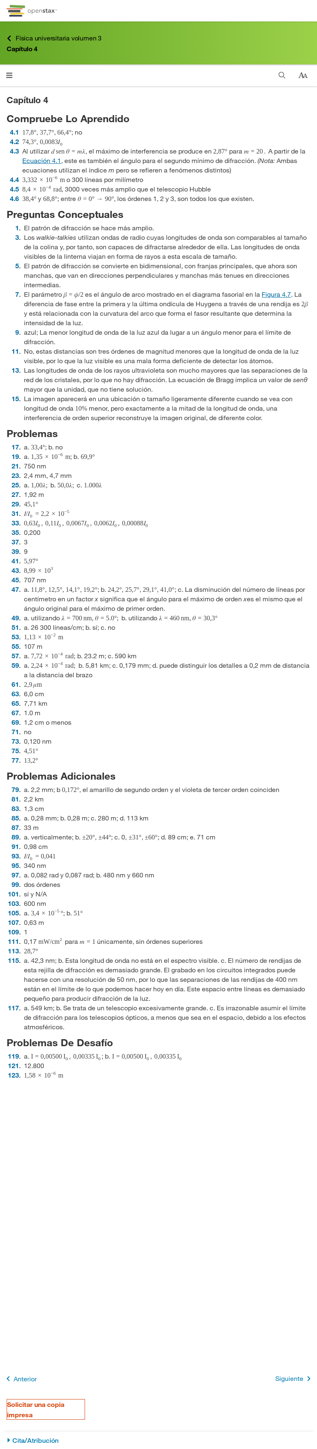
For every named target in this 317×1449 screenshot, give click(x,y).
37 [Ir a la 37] (15, 542)
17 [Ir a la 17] (15, 447)
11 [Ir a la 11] (15, 351)
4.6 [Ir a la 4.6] (14, 198)
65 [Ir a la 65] (15, 703)
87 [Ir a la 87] (15, 827)
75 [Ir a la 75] (15, 750)
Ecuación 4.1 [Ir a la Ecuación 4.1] (41, 160)
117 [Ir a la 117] (13, 1008)
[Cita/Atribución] (158, 1440)
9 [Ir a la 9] (17, 332)
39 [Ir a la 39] (15, 551)
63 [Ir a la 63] (15, 693)
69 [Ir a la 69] (15, 722)
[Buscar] (282, 75)
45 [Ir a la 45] (15, 580)
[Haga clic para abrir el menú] (9, 75)
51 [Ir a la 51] (15, 627)
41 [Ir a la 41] (15, 561)
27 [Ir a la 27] (15, 494)
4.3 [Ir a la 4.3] (14, 151)
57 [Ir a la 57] (15, 655)
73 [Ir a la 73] (15, 741)
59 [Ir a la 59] (15, 665)
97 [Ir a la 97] (15, 875)
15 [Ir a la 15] (15, 398)
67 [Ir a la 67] (15, 712)
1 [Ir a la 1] (17, 228)
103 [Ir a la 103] (13, 903)
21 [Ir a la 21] (15, 466)
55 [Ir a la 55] (15, 646)
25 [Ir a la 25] (15, 485)
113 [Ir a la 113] (13, 951)
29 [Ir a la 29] (15, 504)
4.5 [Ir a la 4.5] (14, 189)
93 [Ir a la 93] (15, 856)
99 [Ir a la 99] (15, 884)
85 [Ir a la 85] (15, 818)
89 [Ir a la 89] (15, 837)
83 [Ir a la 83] (15, 808)
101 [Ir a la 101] (13, 894)
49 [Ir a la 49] (15, 618)
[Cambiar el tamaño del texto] (303, 75)
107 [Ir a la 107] (13, 922)
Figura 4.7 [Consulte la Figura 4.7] (276, 294)
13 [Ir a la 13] (15, 370)
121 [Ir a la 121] (13, 1065)
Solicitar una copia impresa (35, 1409)
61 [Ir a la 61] (15, 684)
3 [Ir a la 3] (17, 237)
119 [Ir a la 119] (13, 1056)
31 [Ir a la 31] (15, 513)
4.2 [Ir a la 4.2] (14, 141)
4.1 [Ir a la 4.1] (14, 132)
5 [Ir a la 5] (17, 265)
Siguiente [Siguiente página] (294, 1378)
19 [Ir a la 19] (15, 456)
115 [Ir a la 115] (13, 960)
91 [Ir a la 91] (15, 846)
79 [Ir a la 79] (15, 789)
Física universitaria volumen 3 (54, 38)
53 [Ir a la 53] (15, 637)
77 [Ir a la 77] (15, 760)
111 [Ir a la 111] (13, 941)
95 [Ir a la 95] (15, 865)
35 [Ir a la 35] (15, 532)
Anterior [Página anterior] (20, 1378)
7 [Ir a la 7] (17, 294)
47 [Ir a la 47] (15, 589)
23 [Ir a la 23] (15, 475)
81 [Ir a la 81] (15, 799)
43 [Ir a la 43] (15, 570)
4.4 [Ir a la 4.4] (14, 179)
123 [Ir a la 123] (13, 1075)
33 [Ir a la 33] (15, 523)
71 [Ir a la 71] (15, 731)
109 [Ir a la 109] (13, 932)
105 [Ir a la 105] (13, 913)
